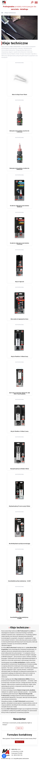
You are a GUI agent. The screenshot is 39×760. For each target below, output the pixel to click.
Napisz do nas (19, 741)
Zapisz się (19, 728)
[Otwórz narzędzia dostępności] (4, 756)
